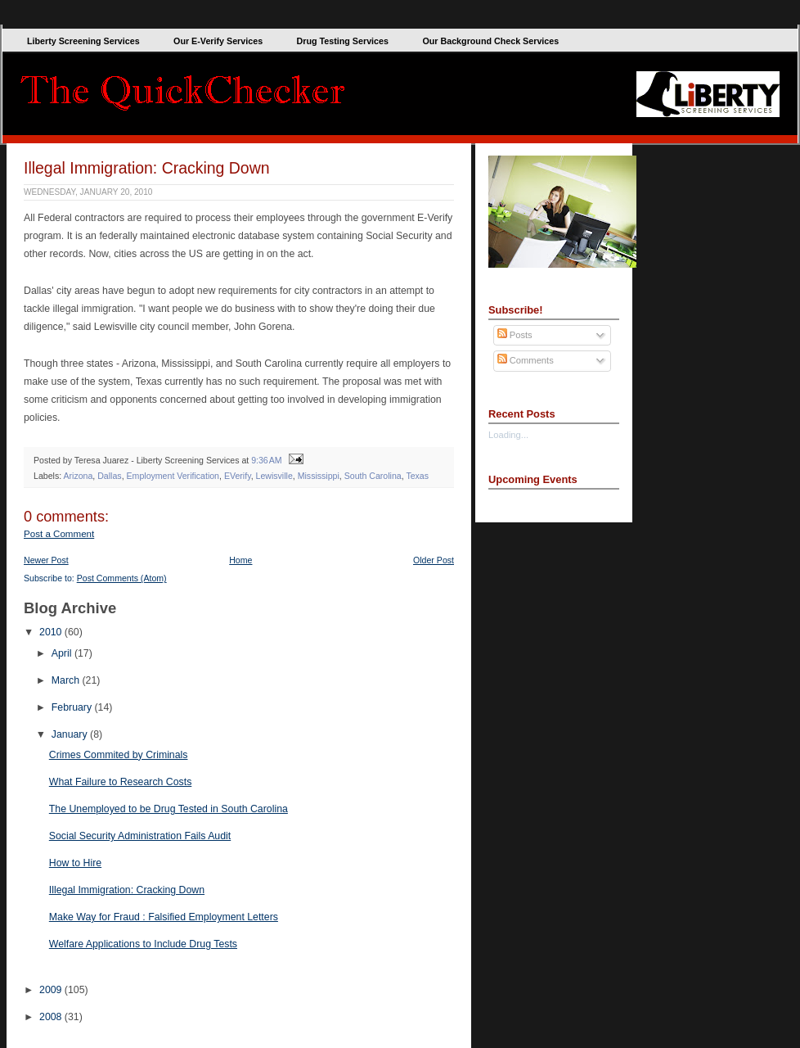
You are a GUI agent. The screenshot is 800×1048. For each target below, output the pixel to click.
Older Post (433, 560)
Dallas (109, 476)
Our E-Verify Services (218, 41)
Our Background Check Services (490, 41)
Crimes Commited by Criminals (118, 755)
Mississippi (318, 476)
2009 (52, 990)
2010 (52, 632)
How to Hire (75, 863)
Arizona (77, 476)
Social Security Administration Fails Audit (140, 836)
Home (240, 560)
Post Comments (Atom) (122, 578)
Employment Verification (173, 476)
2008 (52, 1017)
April (63, 653)
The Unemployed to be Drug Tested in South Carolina (168, 809)
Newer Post (46, 560)
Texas (417, 476)
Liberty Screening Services (83, 41)
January (71, 734)
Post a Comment (59, 534)
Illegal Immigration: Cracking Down (147, 168)
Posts (515, 335)
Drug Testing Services (343, 41)
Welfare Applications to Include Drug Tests (143, 944)
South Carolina (373, 476)
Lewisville (274, 476)
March (67, 680)
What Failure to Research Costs (120, 782)
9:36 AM (266, 460)
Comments (525, 360)
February (73, 707)
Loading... (508, 435)
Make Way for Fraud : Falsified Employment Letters (163, 917)
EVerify (237, 476)
